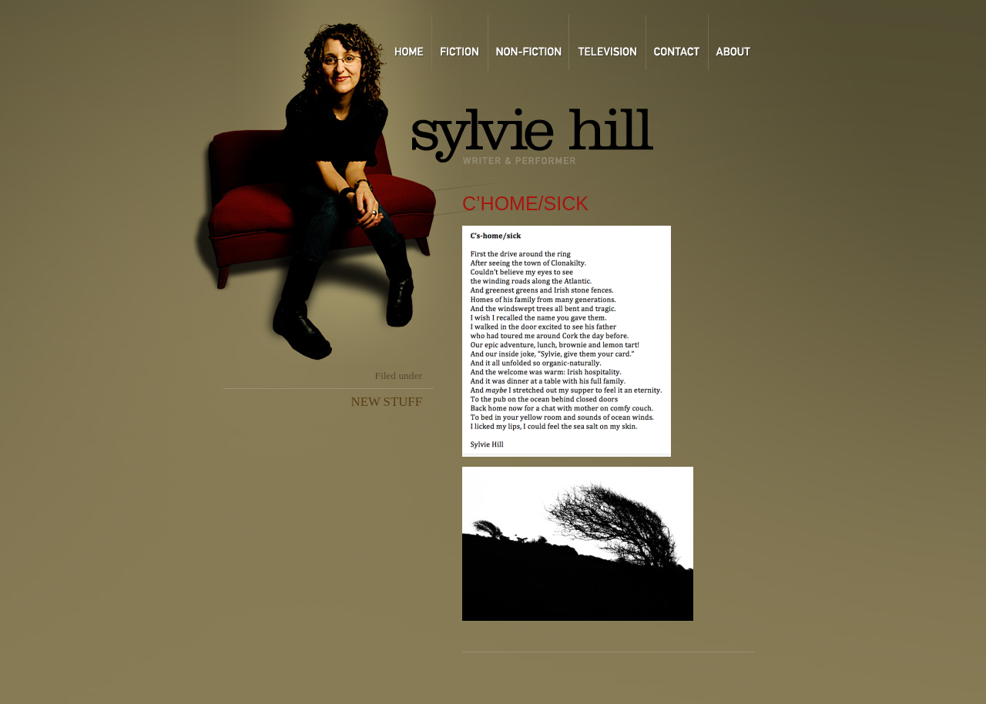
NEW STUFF (386, 401)
